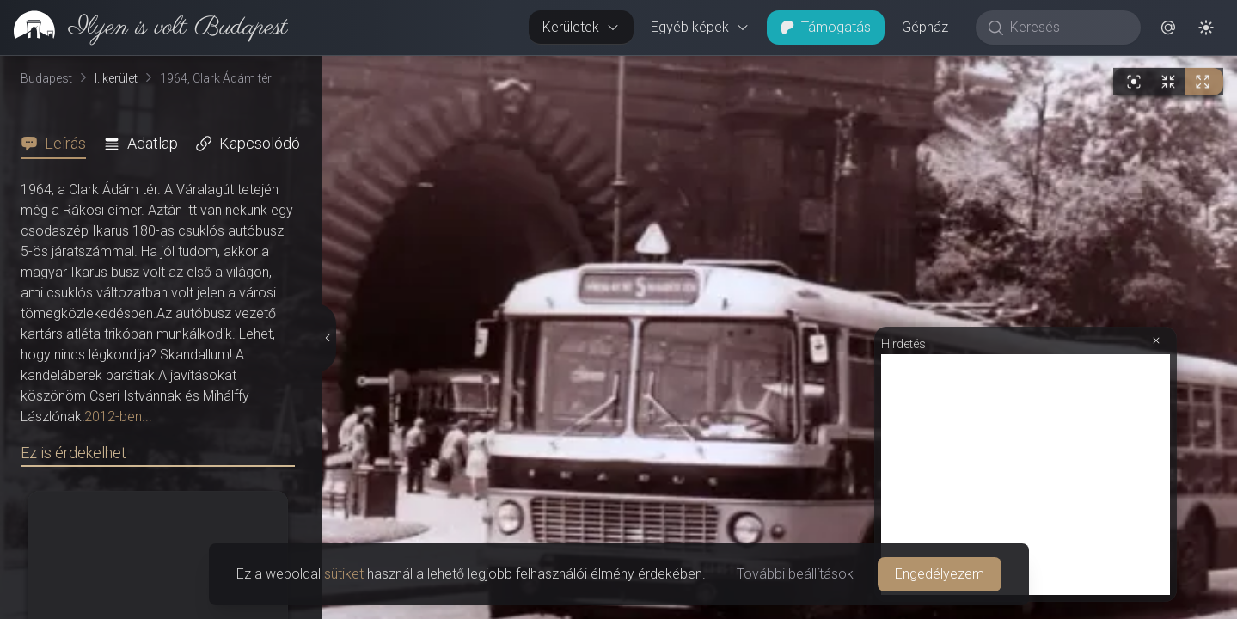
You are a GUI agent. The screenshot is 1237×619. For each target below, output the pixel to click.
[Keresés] (1067, 27)
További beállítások (795, 574)
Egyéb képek (700, 27)
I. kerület (116, 78)
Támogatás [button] (826, 27)
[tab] (58, 143)
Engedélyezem (939, 574)
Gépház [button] (925, 27)
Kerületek (581, 27)
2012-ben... (118, 416)
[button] (1168, 27)
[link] (144, 27)
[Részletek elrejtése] (327, 337)
